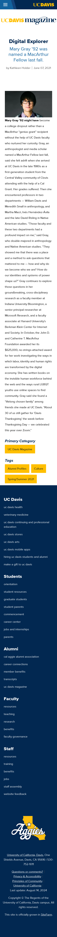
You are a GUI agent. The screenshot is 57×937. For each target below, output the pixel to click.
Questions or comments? (27, 871)
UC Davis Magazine (20, 449)
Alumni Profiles (17, 468)
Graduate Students (15, 599)
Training (8, 764)
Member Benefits (14, 671)
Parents (8, 637)
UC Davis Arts (11, 542)
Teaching (9, 714)
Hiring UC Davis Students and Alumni (26, 557)
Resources (10, 706)
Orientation (10, 584)
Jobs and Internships (16, 629)
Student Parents (14, 607)
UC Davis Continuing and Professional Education (26, 524)
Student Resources (15, 591)
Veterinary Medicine (16, 514)
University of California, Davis (25, 855)
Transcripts (10, 679)
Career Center (12, 622)
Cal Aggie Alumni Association (21, 656)
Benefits (9, 729)
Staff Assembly (13, 786)
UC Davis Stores (13, 534)
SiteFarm (46, 914)
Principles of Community (27, 881)
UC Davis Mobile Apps (17, 549)
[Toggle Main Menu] (5, 4)
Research (9, 721)
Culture (38, 468)
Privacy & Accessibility (27, 876)
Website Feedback (15, 794)
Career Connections (16, 664)
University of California (27, 885)
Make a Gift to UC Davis (18, 564)
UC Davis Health (13, 507)
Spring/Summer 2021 (21, 479)
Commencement (14, 614)
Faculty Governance (16, 736)
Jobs (6, 779)
